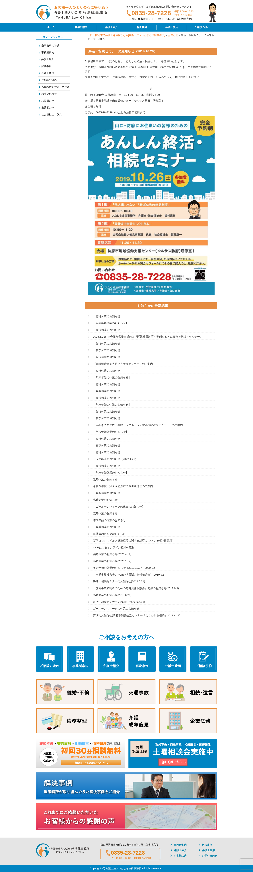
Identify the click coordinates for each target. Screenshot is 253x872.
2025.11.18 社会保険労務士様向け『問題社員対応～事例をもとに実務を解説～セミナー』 (148, 336)
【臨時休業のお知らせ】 (108, 316)
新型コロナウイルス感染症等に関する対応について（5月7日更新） (134, 540)
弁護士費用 (171, 27)
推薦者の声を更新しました (109, 533)
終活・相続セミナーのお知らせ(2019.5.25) (119, 601)
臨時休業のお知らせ (105, 479)
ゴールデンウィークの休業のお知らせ (116, 608)
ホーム (51, 27)
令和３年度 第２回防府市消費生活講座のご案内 (123, 486)
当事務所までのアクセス (55, 86)
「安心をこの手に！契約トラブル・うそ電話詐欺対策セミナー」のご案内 (138, 425)
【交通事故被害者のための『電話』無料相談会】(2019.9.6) (129, 574)
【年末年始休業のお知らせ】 (110, 323)
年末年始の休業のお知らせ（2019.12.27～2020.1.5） (125, 567)
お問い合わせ (49, 93)
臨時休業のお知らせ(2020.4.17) (112, 554)
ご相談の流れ (202, 27)
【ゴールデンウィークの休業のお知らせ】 (119, 506)
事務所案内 (81, 27)
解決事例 (142, 27)
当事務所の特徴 (50, 45)
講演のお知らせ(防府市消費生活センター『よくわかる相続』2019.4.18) (136, 615)
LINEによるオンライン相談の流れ (113, 547)
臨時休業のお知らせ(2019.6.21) (112, 594)
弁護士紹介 (111, 27)
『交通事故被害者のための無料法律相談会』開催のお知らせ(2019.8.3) (136, 588)
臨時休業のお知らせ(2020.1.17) (112, 561)
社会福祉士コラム (51, 114)
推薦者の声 (47, 107)
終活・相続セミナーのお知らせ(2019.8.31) (119, 581)
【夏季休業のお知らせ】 (108, 350)
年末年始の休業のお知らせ (109, 520)
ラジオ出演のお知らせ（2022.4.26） (115, 458)
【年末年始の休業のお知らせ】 (112, 377)
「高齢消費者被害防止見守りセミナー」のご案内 (123, 363)
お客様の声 (47, 100)
